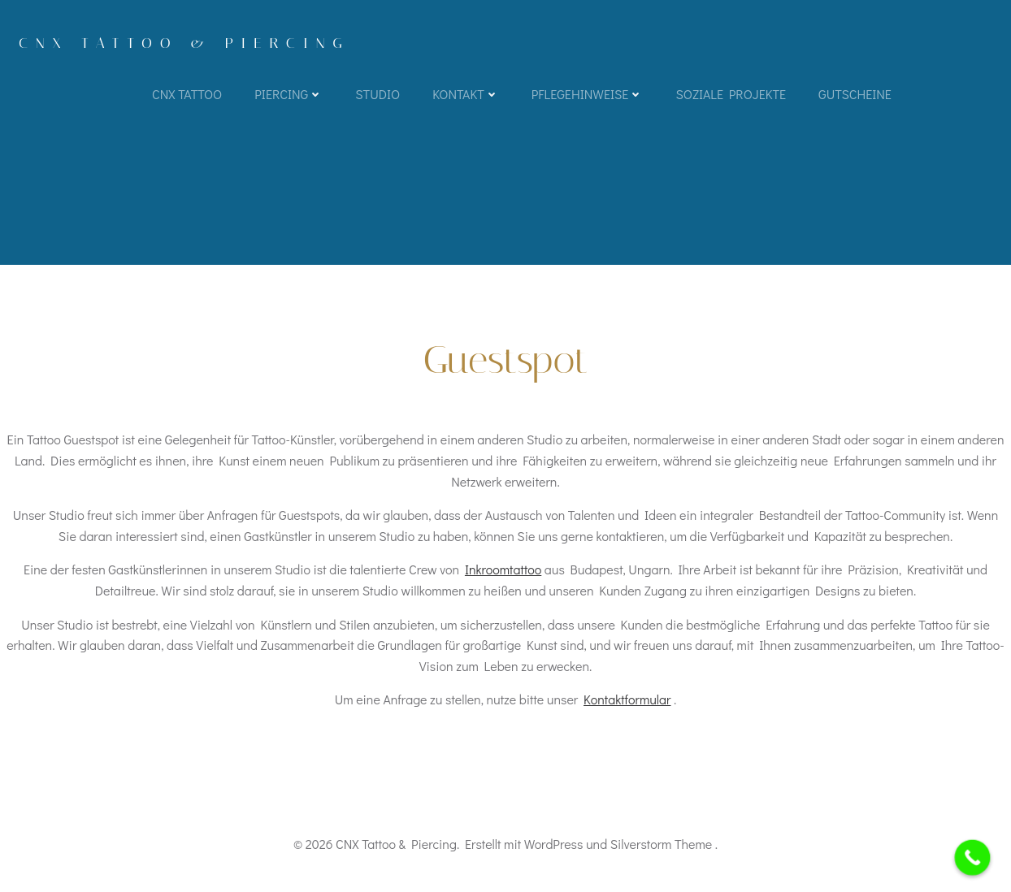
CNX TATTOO (187, 93)
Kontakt (465, 93)
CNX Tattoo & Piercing (184, 43)
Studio (377, 93)
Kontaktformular (627, 699)
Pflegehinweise (588, 93)
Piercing (288, 93)
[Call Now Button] (973, 858)
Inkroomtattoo (503, 569)
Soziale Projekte (730, 93)
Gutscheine (855, 93)
